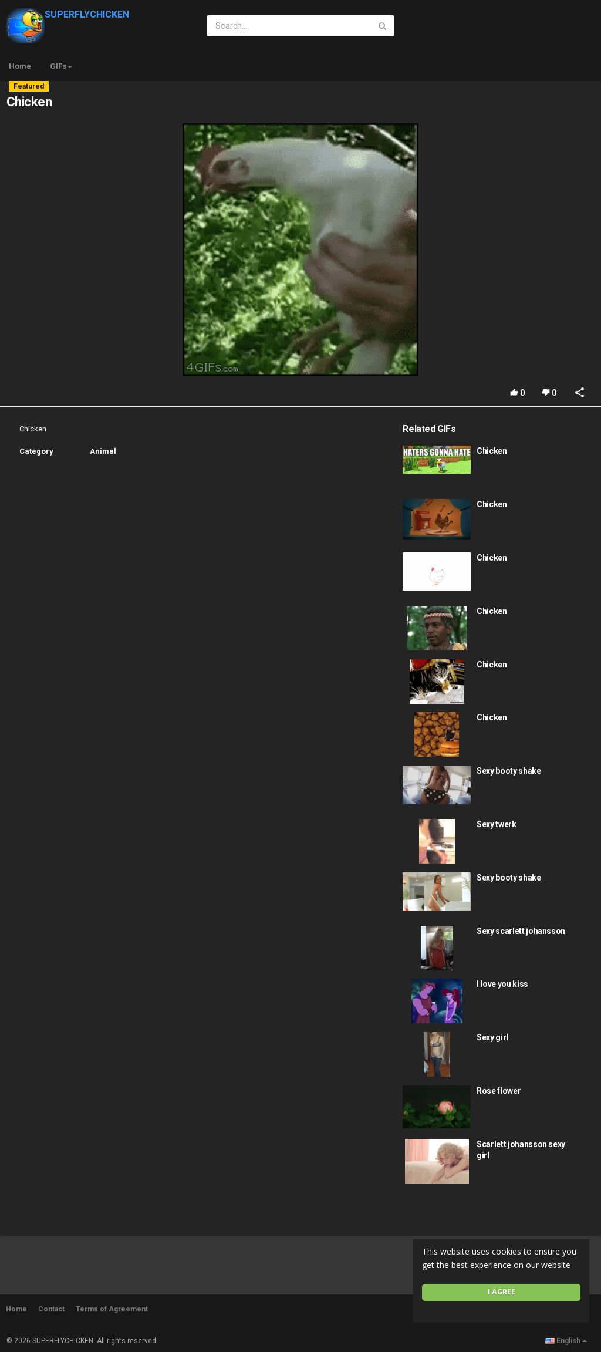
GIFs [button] (61, 66)
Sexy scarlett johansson (521, 931)
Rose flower (499, 1090)
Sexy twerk (496, 824)
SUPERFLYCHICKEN (67, 14)
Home (20, 66)
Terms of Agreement (112, 1309)
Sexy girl (492, 1037)
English (566, 1341)
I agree (501, 1292)
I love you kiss (502, 984)
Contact (51, 1309)
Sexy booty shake (509, 771)
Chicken (492, 451)
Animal (103, 451)
